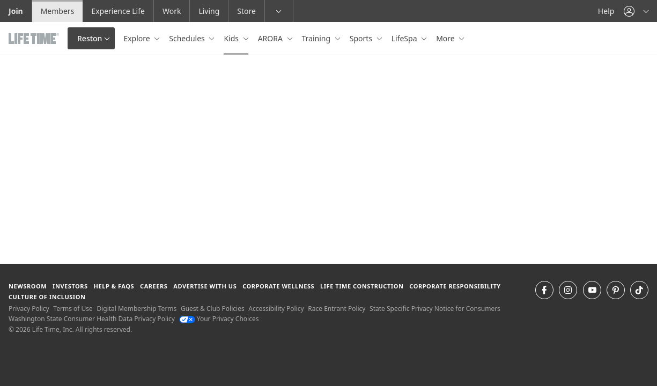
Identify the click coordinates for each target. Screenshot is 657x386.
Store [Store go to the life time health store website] (246, 11)
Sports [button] (362, 38)
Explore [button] (137, 38)
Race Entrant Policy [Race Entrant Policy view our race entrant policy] (336, 308)
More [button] (446, 38)
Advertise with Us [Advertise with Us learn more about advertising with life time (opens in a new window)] (205, 286)
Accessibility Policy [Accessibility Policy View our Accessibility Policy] (276, 308)
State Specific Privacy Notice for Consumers (435, 308)
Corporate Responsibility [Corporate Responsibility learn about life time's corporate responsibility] (454, 286)
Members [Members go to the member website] (58, 11)
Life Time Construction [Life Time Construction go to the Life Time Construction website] (361, 286)
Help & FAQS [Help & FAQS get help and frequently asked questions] (114, 286)
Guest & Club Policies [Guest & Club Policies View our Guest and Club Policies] (213, 308)
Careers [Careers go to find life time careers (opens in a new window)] (153, 286)
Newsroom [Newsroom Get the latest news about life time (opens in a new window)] (28, 286)
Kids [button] (232, 38)
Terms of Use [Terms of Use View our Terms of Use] (72, 308)
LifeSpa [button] (405, 38)
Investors (70, 286)
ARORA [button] (271, 38)
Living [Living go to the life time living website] (208, 11)
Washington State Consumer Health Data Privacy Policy (92, 318)
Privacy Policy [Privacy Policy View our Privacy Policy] (29, 308)
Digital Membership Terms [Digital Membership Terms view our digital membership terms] (136, 308)
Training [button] (317, 38)
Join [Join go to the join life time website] (16, 11)
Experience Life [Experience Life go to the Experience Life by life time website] (118, 11)
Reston (89, 38)
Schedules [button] (187, 38)
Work (172, 11)
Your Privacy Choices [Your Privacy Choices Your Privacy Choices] (219, 318)
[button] (636, 11)
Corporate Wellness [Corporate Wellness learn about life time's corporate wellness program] (278, 286)
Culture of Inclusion (47, 297)
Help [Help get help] (606, 11)
